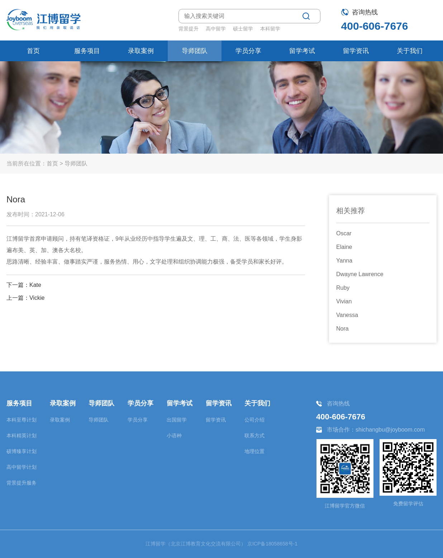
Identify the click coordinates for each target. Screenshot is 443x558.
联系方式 (254, 435)
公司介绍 (254, 420)
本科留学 (270, 28)
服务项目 (87, 50)
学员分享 (248, 50)
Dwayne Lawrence (360, 274)
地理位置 (254, 451)
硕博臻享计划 (21, 451)
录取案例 (141, 50)
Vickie (36, 298)
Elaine (344, 247)
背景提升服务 (21, 483)
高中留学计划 (21, 467)
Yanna (344, 261)
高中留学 (216, 28)
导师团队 (195, 50)
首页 (33, 50)
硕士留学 (243, 28)
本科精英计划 (21, 435)
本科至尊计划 (21, 420)
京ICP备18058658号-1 (272, 544)
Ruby (342, 288)
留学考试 (302, 50)
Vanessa (347, 315)
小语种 (174, 435)
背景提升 (188, 28)
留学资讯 (356, 50)
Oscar (344, 233)
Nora (342, 329)
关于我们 (410, 50)
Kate (35, 285)
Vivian (344, 301)
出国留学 (177, 420)
